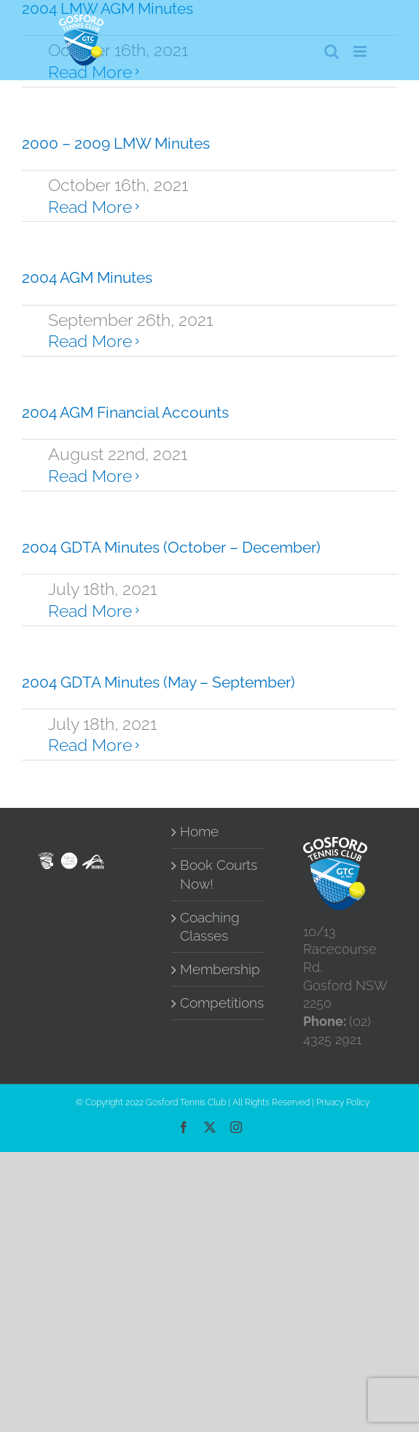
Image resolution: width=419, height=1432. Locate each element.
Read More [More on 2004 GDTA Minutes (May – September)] (90, 745)
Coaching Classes (210, 926)
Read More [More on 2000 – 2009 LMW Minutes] (90, 207)
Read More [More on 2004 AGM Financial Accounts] (90, 476)
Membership (219, 969)
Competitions (219, 1003)
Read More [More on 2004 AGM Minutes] (90, 341)
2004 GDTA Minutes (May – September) (158, 682)
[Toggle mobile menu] (361, 51)
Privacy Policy (342, 1102)
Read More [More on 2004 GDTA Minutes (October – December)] (90, 610)
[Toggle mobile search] (331, 51)
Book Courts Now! (218, 874)
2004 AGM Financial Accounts (125, 412)
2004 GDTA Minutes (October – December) (171, 547)
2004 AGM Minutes (87, 277)
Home (199, 831)
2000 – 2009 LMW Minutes (116, 143)
